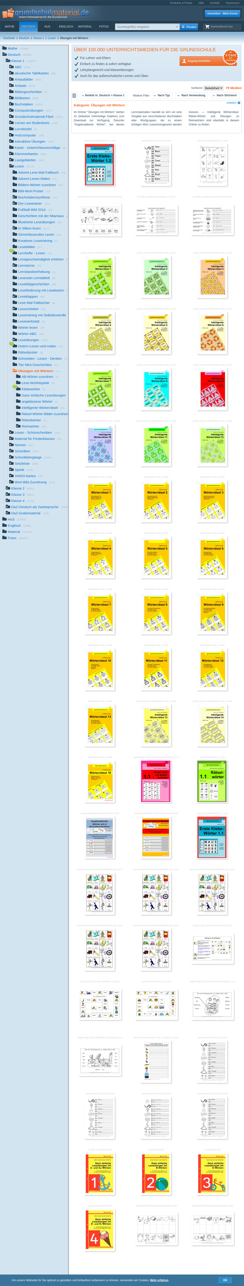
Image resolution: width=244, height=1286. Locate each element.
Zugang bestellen (212, 60)
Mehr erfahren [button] (159, 1280)
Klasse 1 (38, 38)
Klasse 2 (20, 489)
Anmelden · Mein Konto (222, 13)
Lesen (52, 38)
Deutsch (28, 26)
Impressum (232, 3)
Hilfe (201, 3)
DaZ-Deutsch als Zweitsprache (37, 507)
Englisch (66, 26)
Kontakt (215, 3)
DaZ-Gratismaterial (27, 513)
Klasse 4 (20, 501)
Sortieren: (197, 88)
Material (85, 26)
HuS (47, 26)
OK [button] (225, 1280)
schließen (233, 103)
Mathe (9, 26)
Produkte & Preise (181, 3)
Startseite (9, 38)
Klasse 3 (20, 495)
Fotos (104, 26)
